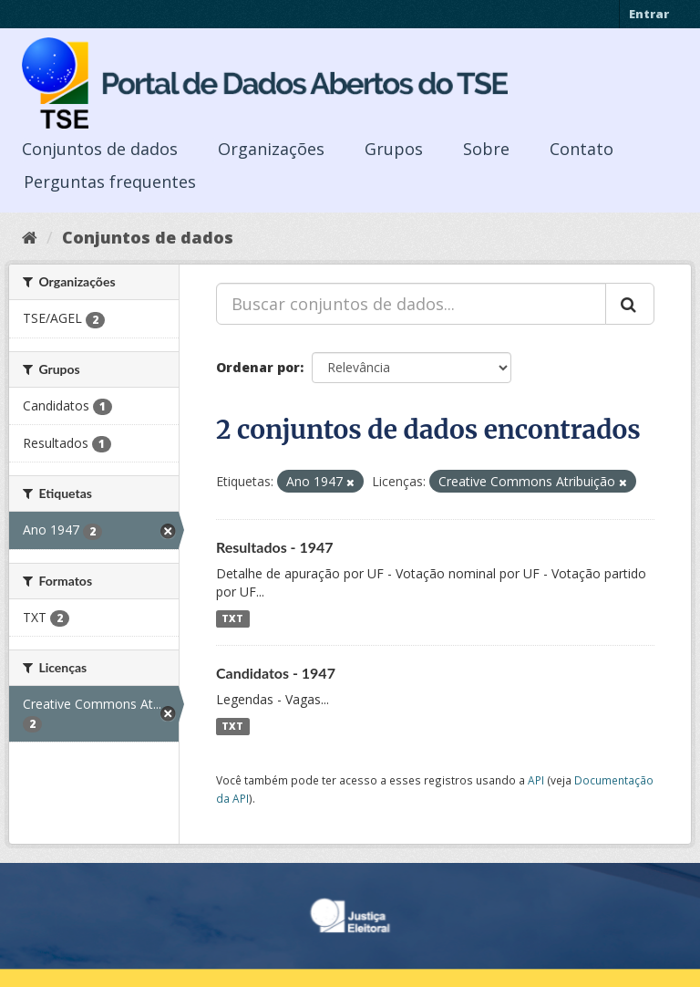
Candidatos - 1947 (275, 672)
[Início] (29, 237)
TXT (232, 618)
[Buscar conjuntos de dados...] (411, 304)
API (536, 780)
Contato (581, 149)
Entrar (649, 13)
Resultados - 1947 (275, 547)
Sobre (486, 149)
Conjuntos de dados (100, 149)
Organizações (271, 149)
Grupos (394, 149)
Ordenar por (258, 367)
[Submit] (629, 304)
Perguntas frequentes (110, 181)
